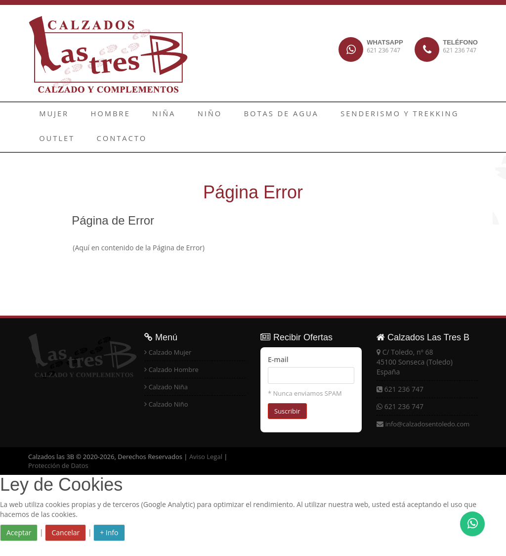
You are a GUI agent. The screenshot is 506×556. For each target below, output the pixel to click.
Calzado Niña (168, 386)
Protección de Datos (58, 465)
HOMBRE (96, 114)
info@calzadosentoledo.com (427, 423)
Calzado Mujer (170, 352)
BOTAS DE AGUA (239, 114)
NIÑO (178, 114)
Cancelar (65, 532)
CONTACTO (59, 139)
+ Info (109, 532)
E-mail (278, 359)
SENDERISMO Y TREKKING (343, 114)
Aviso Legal (205, 456)
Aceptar (18, 532)
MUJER (49, 114)
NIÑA (141, 114)
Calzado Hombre (174, 369)
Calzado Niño (168, 404)
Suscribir (287, 411)
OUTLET (428, 114)
